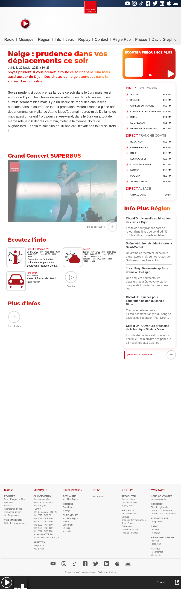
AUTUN (150, 94)
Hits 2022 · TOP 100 (42, 525)
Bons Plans (68, 507)
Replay (85, 39)
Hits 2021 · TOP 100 (42, 528)
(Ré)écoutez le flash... (140, 354)
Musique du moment (43, 502)
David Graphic (164, 39)
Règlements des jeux (107, 572)
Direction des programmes (163, 513)
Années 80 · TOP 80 (42, 534)
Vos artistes (38, 549)
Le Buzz (66, 528)
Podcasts (8, 502)
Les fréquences (11, 515)
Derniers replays (129, 502)
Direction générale (159, 507)
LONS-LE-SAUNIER (150, 164)
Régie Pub (123, 39)
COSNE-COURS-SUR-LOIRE (150, 111)
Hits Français (39, 505)
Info (59, 39)
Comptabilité (157, 521)
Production (156, 544)
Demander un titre (12, 512)
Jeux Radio (97, 496)
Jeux (71, 39)
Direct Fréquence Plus (14, 499)
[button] (6, 582)
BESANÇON (150, 141)
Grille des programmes (14, 523)
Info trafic (67, 531)
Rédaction (155, 533)
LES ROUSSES (150, 158)
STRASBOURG (150, 194)
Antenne (155, 529)
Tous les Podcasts (130, 533)
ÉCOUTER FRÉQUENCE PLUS (148, 52)
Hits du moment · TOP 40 (45, 512)
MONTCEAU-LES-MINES (150, 128)
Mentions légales (89, 572)
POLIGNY (150, 175)
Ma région (67, 510)
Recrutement (157, 552)
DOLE (150, 153)
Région (45, 39)
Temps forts (38, 545)
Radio (10, 39)
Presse (142, 39)
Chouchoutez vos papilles (133, 520)
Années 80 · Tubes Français (46, 537)
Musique (27, 39)
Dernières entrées (41, 499)
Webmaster (156, 555)
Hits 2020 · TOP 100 (42, 531)
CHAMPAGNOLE (150, 147)
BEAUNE (150, 100)
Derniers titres (128, 499)
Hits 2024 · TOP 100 (42, 518)
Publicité (155, 541)
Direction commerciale (161, 510)
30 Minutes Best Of (130, 529)
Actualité (8, 505)
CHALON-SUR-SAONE (150, 105)
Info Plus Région (70, 499)
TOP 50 (37, 509)
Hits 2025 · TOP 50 (42, 515)
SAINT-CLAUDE (150, 181)
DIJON (150, 117)
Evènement (126, 526)
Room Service (128, 523)
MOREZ (150, 170)
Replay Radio (127, 505)
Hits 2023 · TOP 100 (42, 521)
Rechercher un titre (13, 509)
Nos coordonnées (159, 499)
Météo (66, 521)
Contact (102, 39)
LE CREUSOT (150, 122)
